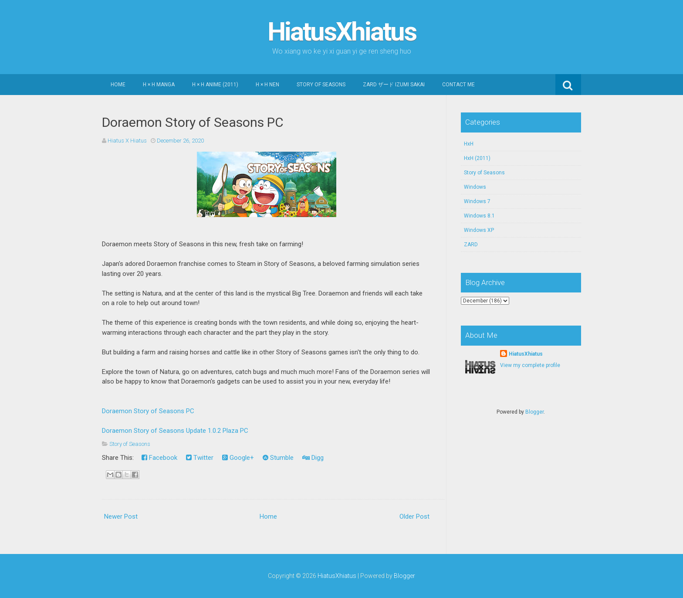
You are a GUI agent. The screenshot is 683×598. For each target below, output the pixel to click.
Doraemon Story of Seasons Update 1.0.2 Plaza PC (175, 431)
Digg (313, 458)
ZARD (471, 244)
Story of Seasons (321, 85)
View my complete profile (530, 365)
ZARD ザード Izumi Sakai (394, 85)
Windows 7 (477, 201)
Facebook (159, 458)
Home (118, 85)
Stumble (278, 458)
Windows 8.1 (479, 216)
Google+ (238, 458)
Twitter (199, 458)
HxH (468, 144)
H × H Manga (159, 85)
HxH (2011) (477, 158)
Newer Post (121, 516)
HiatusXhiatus (341, 31)
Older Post (414, 516)
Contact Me (458, 85)
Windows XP (479, 230)
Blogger (534, 412)
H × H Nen (267, 85)
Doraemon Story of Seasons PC (193, 122)
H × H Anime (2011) (215, 85)
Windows (475, 187)
